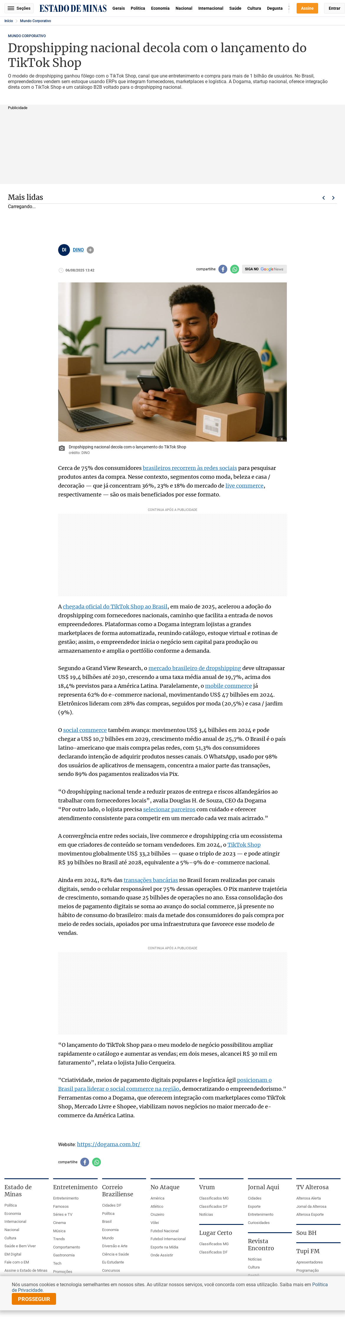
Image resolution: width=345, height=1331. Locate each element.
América (157, 1198)
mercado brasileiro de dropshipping (194, 668)
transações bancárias (151, 880)
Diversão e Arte (114, 1246)
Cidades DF (111, 1205)
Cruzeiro (157, 1214)
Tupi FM (308, 1251)
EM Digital (12, 1254)
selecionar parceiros (169, 809)
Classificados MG (214, 1198)
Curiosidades (259, 1222)
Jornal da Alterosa (311, 1206)
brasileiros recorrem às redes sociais (190, 468)
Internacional (210, 8)
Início (8, 21)
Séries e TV (62, 1214)
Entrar (334, 8)
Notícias (206, 1214)
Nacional (184, 8)
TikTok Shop (244, 844)
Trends (59, 1239)
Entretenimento (66, 1198)
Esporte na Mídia (164, 1247)
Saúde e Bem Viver (20, 1246)
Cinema (59, 1222)
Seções (19, 8)
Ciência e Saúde (115, 1254)
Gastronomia (64, 1255)
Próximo (333, 197)
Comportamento (66, 1247)
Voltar (323, 197)
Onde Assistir (162, 1255)
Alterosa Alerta (308, 1198)
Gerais (118, 8)
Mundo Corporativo (35, 21)
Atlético (157, 1206)
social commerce (85, 730)
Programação (307, 1270)
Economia (160, 8)
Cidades (254, 1198)
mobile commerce (228, 685)
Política (138, 8)
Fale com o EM (16, 1262)
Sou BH (306, 1232)
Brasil (107, 1221)
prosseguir (34, 1299)
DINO (78, 250)
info (90, 250)
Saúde (235, 8)
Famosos (61, 1206)
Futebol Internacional (168, 1239)
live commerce (244, 485)
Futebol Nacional (165, 1231)
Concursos (111, 1270)
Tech (57, 1263)
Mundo (108, 1238)
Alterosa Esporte (310, 1214)
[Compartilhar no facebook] (222, 269)
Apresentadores (309, 1262)
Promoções (62, 1271)
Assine (307, 8)
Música (59, 1231)
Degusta (275, 8)
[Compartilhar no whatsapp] (234, 269)
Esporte (254, 1206)
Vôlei (155, 1222)
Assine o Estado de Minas (26, 1270)
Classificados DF (213, 1206)
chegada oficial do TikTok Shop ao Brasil (115, 606)
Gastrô (253, 1275)
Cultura (254, 8)
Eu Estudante (113, 1262)
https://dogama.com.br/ (108, 1144)
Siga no (252, 269)
